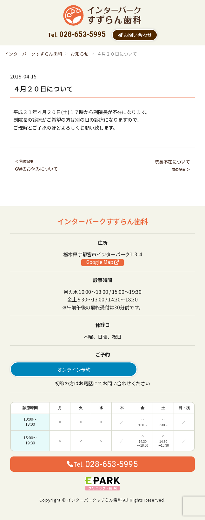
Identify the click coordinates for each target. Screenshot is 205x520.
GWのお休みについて (36, 168)
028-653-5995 (82, 34)
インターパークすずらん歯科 (33, 54)
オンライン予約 (73, 369)
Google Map (102, 262)
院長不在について (172, 162)
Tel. (102, 464)
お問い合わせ (135, 34)
